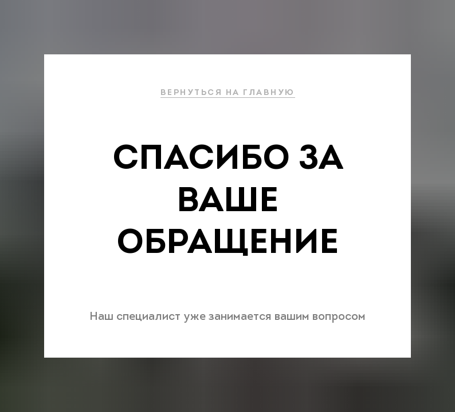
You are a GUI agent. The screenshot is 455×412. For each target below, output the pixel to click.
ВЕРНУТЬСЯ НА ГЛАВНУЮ (227, 93)
